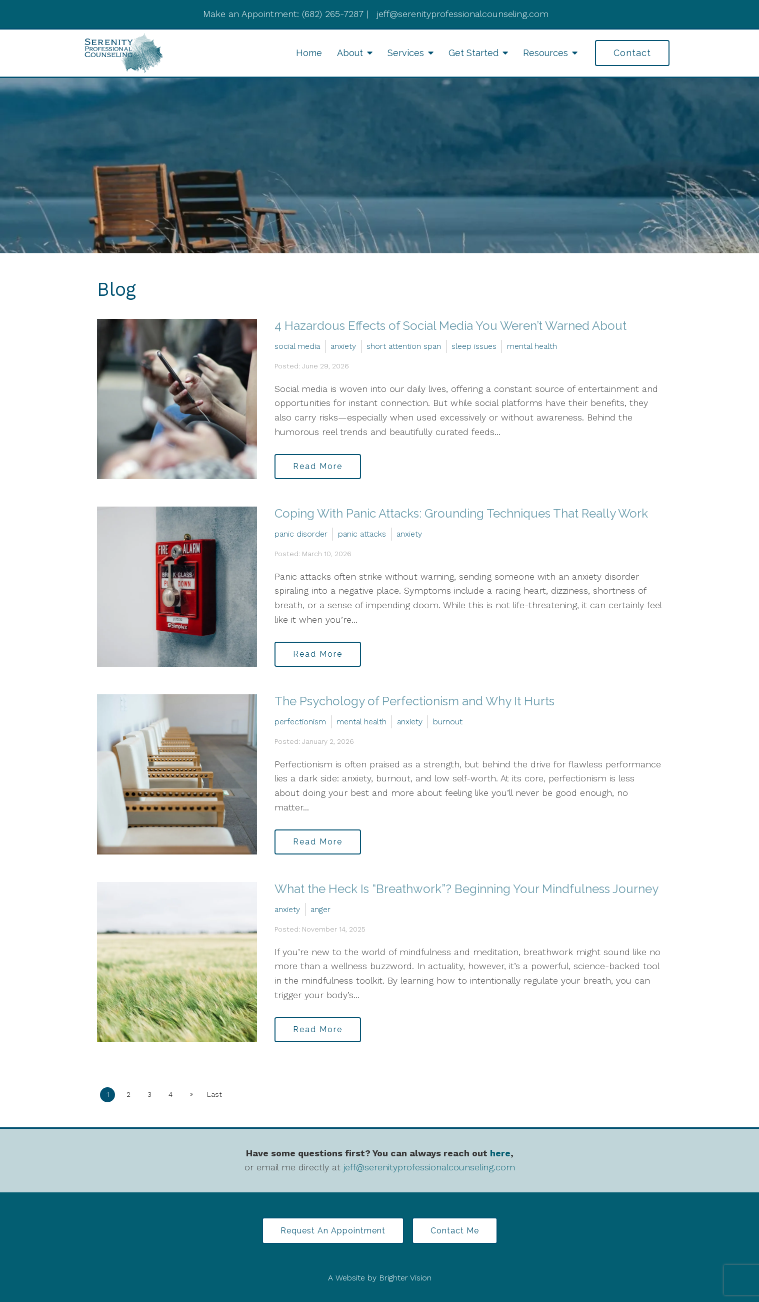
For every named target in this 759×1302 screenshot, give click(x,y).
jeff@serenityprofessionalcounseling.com (429, 1167)
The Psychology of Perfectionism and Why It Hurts (414, 701)
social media (297, 346)
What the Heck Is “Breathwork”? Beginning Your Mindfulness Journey (466, 889)
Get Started (473, 53)
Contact (632, 53)
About (350, 53)
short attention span (403, 346)
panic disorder (301, 534)
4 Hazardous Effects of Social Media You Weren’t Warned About (450, 325)
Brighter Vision (405, 1277)
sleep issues (474, 346)
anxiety (343, 346)
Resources (545, 53)
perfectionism (300, 721)
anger (320, 909)
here (500, 1153)
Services (406, 53)
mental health (532, 346)
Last (214, 1094)
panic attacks (362, 534)
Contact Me (454, 1230)
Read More (317, 466)
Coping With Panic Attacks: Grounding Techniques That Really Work (461, 513)
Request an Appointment (333, 1230)
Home (309, 53)
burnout (447, 721)
